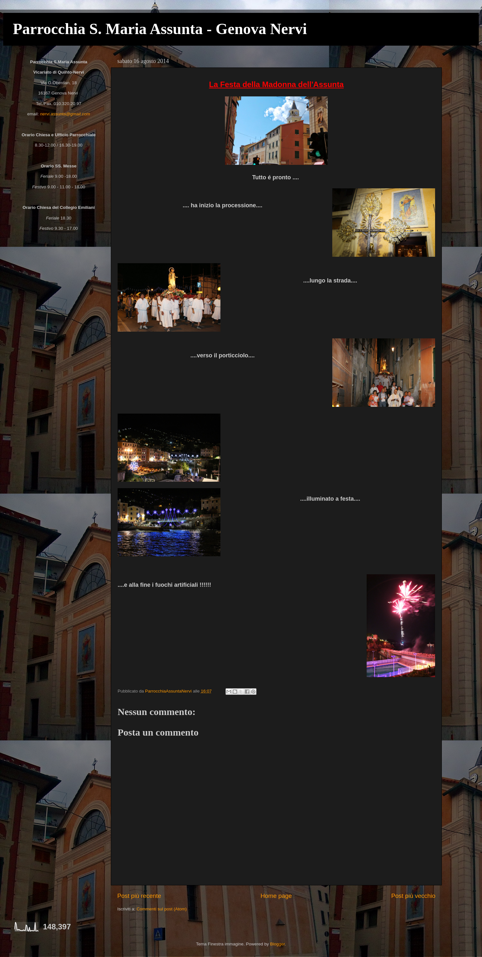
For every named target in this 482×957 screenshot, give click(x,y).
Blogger (277, 944)
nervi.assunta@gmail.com (65, 114)
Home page (276, 895)
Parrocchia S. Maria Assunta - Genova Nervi (160, 28)
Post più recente (139, 895)
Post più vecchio (413, 895)
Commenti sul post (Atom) (162, 909)
